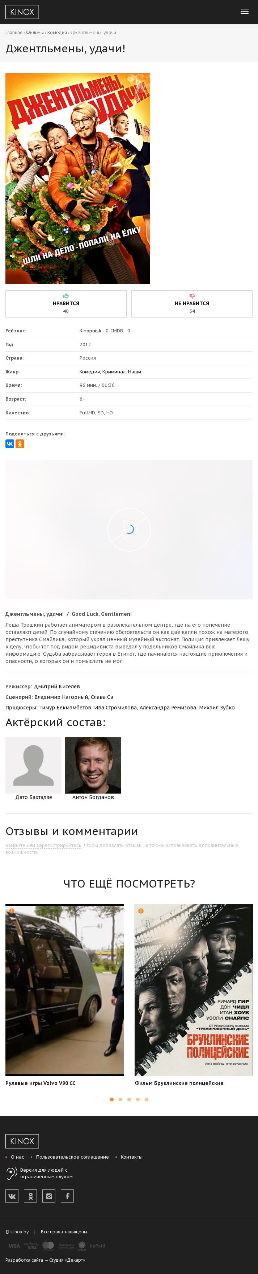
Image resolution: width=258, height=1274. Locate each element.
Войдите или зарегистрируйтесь (43, 845)
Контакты (132, 1157)
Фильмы (35, 32)
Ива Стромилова (115, 707)
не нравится (192, 303)
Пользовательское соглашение (72, 1157)
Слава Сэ (102, 697)
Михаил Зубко (217, 707)
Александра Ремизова (168, 707)
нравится (66, 303)
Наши (134, 372)
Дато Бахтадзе (33, 768)
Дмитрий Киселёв (57, 686)
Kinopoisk (90, 331)
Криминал (114, 372)
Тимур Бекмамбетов (65, 707)
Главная (13, 32)
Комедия (57, 32)
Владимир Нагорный (61, 697)
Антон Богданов (93, 768)
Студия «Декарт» (67, 1260)
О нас (17, 1157)
